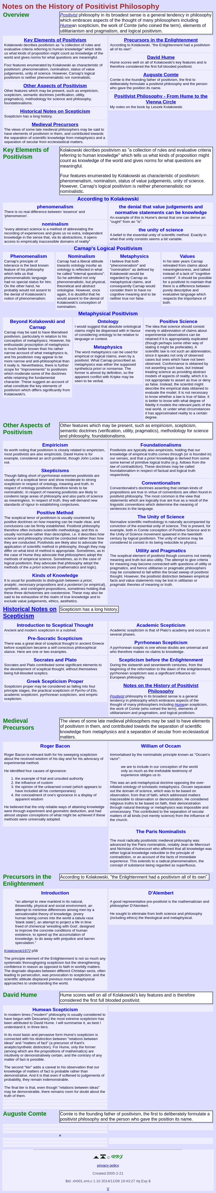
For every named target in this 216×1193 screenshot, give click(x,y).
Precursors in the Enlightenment (161, 40)
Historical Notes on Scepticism (55, 111)
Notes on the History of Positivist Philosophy (160, 688)
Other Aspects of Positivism (55, 85)
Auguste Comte (161, 74)
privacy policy (108, 1165)
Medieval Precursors (55, 124)
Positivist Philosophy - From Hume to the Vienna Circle (161, 99)
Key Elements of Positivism (55, 40)
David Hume (161, 57)
